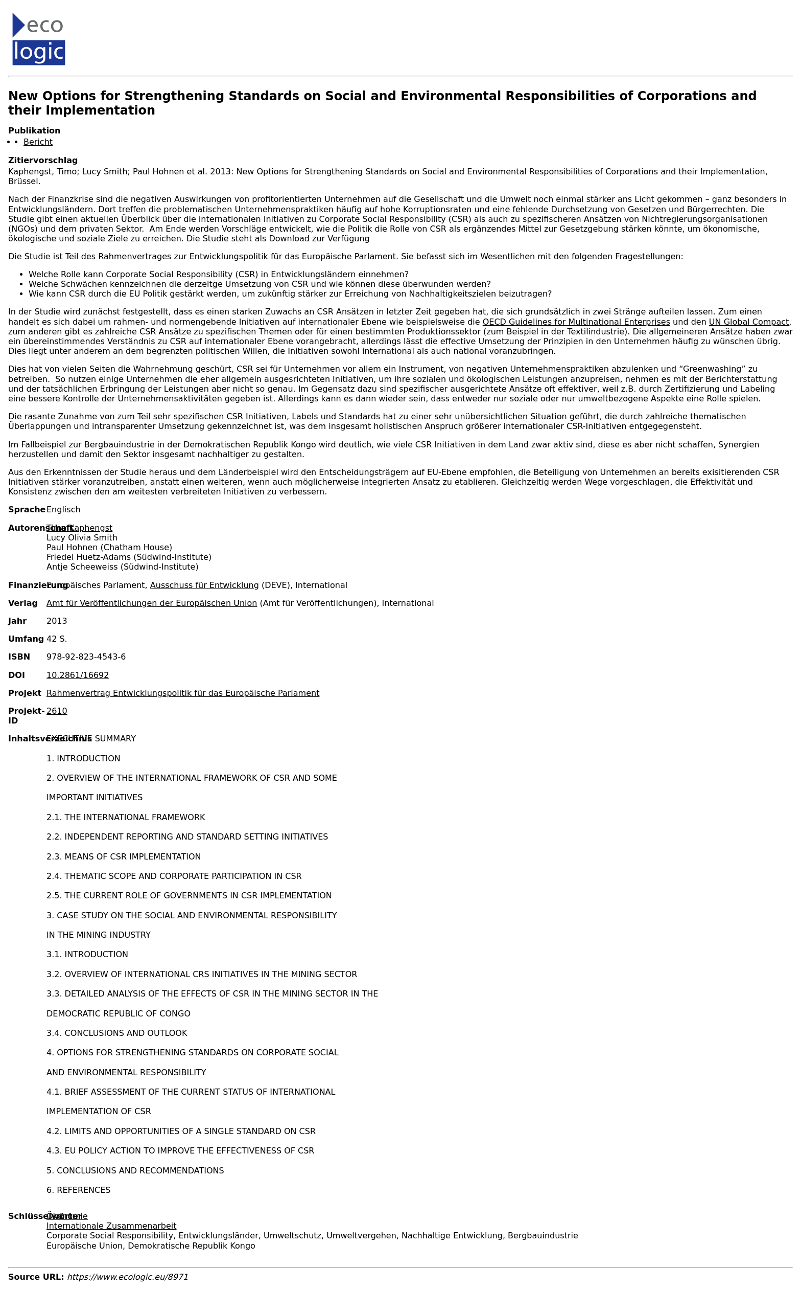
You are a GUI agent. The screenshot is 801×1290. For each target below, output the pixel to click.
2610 (56, 711)
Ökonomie (67, 1216)
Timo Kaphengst (79, 528)
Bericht (38, 142)
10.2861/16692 (77, 675)
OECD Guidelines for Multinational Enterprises (576, 322)
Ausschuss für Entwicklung (204, 585)
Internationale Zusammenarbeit (111, 1226)
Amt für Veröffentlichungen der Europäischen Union (151, 603)
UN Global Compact (749, 322)
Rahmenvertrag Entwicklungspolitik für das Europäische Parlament (182, 693)
